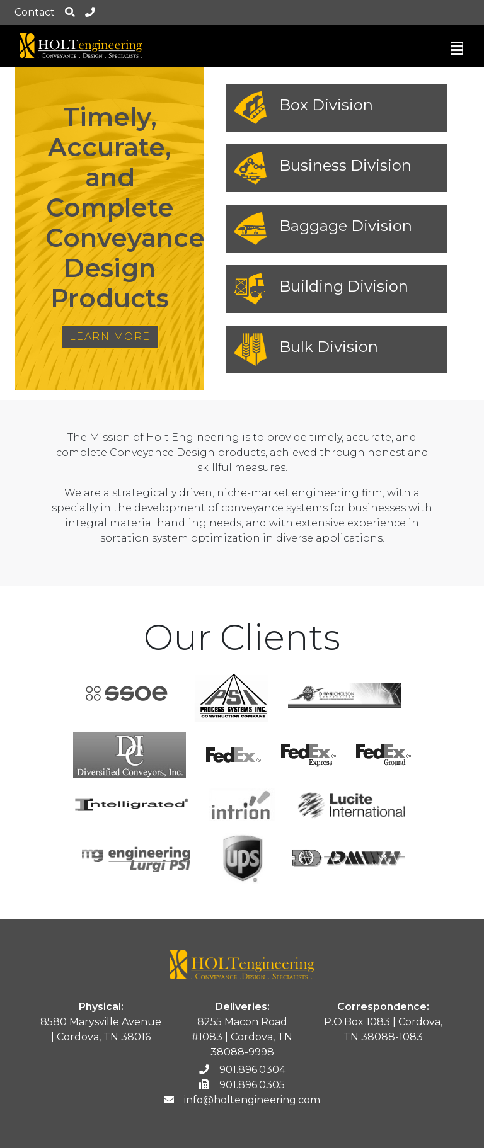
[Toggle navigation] (457, 51)
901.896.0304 (242, 1070)
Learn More (110, 337)
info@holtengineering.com (242, 1100)
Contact (34, 12)
